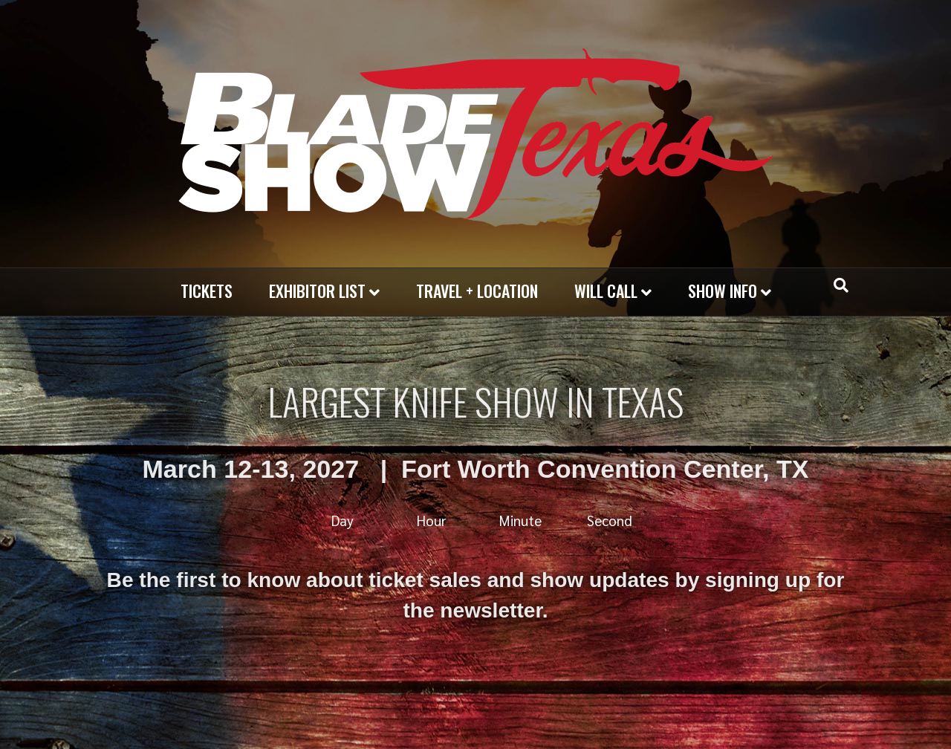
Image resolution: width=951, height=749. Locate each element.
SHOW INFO (722, 290)
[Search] (841, 285)
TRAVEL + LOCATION (477, 290)
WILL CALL (605, 290)
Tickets (207, 290)
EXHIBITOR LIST (317, 290)
